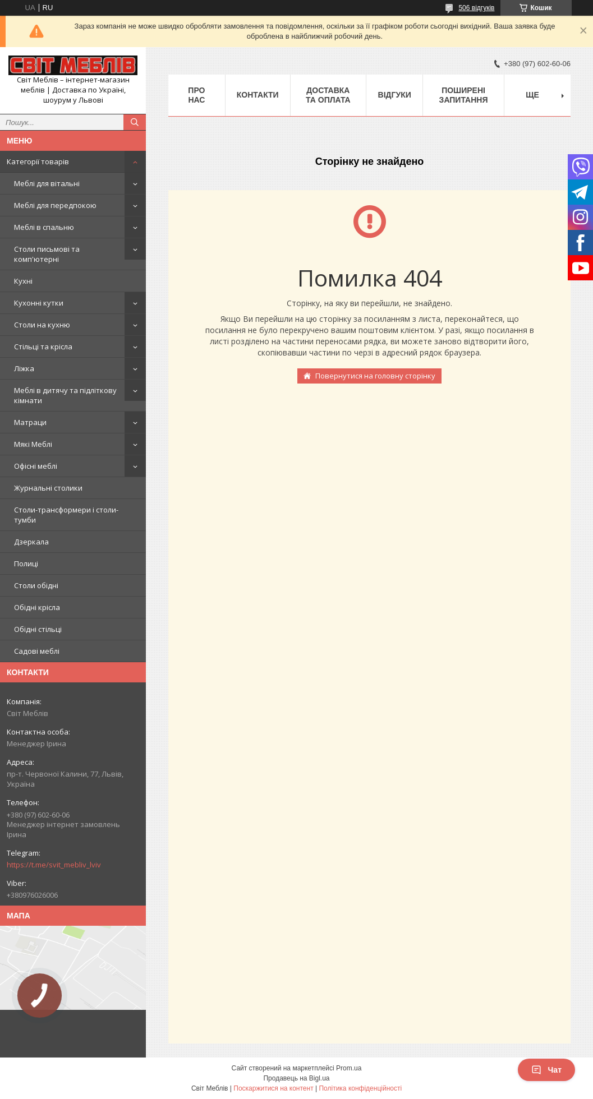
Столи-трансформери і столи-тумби (66, 515)
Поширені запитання (463, 95)
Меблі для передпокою (55, 205)
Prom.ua (348, 1068)
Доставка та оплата (328, 95)
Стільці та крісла (43, 346)
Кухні (23, 281)
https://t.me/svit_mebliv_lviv (54, 865)
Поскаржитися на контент (273, 1088)
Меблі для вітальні (47, 183)
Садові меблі (36, 651)
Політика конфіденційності (360, 1088)
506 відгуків (476, 8)
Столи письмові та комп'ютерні (47, 254)
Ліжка (24, 368)
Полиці (26, 563)
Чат (546, 1070)
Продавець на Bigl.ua (296, 1078)
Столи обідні (36, 585)
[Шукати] (134, 122)
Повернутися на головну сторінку (375, 376)
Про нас (196, 95)
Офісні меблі (35, 466)
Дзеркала (31, 542)
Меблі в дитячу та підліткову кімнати (65, 395)
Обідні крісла (37, 607)
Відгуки (394, 94)
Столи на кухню (42, 325)
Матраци (30, 422)
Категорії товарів (38, 161)
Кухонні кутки (38, 303)
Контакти (258, 94)
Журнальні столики (48, 488)
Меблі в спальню (44, 227)
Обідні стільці (38, 629)
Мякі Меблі (33, 444)
